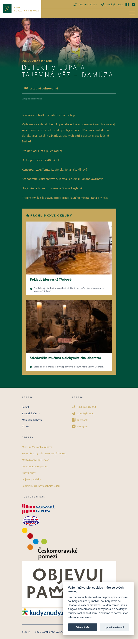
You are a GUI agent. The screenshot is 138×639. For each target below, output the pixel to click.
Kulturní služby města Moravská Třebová (44, 453)
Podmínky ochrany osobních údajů (41, 485)
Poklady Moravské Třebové (51, 279)
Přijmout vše (82, 627)
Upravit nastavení (114, 627)
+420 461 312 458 (85, 4)
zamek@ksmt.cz (111, 4)
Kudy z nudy (29, 473)
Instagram (80, 426)
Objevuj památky (31, 479)
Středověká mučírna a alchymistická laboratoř (65, 357)
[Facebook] (127, 4)
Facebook (80, 420)
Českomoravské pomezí (35, 466)
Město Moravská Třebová (35, 460)
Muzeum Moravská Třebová (37, 447)
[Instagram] (133, 4)
